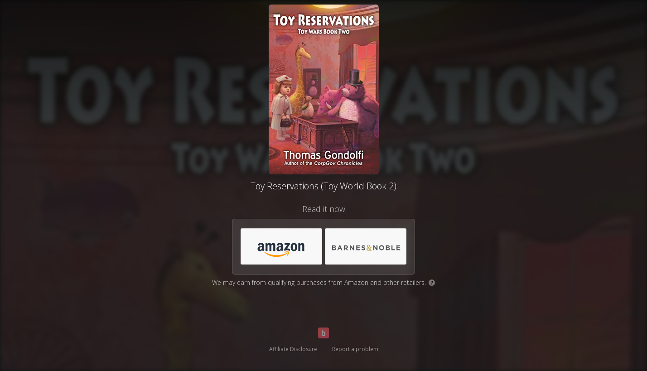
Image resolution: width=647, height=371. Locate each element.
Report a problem (355, 349)
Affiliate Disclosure (293, 349)
